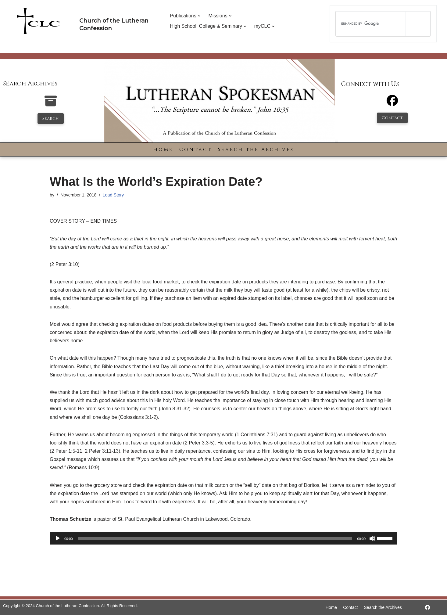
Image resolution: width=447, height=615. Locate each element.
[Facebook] (392, 103)
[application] (223, 538)
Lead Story (113, 194)
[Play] (58, 538)
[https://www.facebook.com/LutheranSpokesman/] (427, 607)
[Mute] (372, 538)
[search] (371, 23)
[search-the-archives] (51, 104)
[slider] (215, 538)
